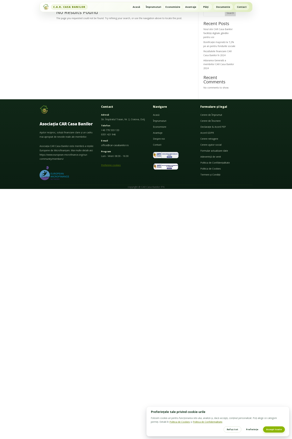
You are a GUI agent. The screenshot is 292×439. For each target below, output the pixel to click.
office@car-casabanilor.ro (115, 145)
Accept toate (274, 429)
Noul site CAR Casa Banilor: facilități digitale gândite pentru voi (218, 33)
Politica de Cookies (210, 168)
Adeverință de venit (210, 156)
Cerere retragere (209, 138)
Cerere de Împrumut (211, 114)
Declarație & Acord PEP (213, 126)
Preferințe (252, 429)
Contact (242, 6)
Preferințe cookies (111, 165)
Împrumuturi (153, 6)
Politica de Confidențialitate (215, 162)
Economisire (172, 6)
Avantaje (190, 6)
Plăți (206, 6)
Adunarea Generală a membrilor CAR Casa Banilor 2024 (218, 64)
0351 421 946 (108, 134)
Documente (223, 6)
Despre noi (159, 138)
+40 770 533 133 (110, 130)
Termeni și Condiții (210, 174)
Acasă (136, 6)
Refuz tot (232, 429)
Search (230, 13)
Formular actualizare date (214, 150)
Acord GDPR (207, 132)
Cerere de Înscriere (210, 120)
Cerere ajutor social (210, 144)
